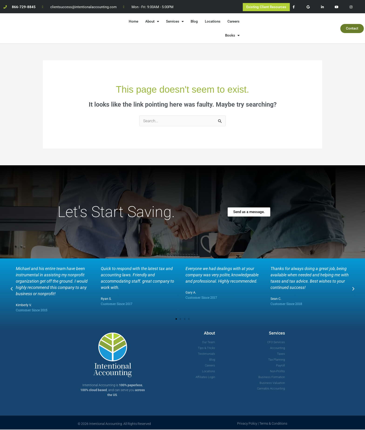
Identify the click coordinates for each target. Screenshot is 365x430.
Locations (212, 21)
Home (133, 21)
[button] (11, 289)
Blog (194, 21)
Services (175, 21)
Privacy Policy (247, 424)
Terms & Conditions (273, 424)
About (152, 21)
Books (232, 35)
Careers (233, 21)
